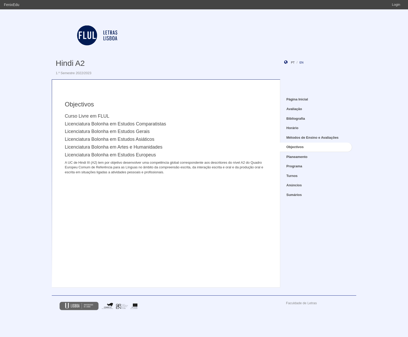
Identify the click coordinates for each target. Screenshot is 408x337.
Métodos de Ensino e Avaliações (312, 137)
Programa (294, 166)
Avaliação (294, 109)
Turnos (292, 176)
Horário (292, 128)
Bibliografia (295, 118)
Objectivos (295, 147)
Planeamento (297, 157)
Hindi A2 (70, 63)
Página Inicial (297, 99)
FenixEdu (11, 5)
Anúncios (294, 185)
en (301, 62)
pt (293, 62)
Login (396, 5)
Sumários (294, 195)
